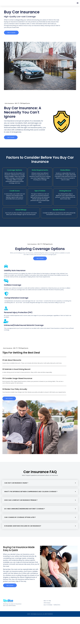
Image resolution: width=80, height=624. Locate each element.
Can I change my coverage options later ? (20, 522)
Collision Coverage (12, 289)
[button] (77, 5)
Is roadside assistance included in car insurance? (22, 530)
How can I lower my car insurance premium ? (20, 505)
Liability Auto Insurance (14, 275)
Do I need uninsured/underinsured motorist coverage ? (24, 513)
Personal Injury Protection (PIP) (18, 317)
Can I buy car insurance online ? (16, 487)
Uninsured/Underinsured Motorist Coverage (24, 330)
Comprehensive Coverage (16, 302)
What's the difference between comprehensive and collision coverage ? (30, 496)
